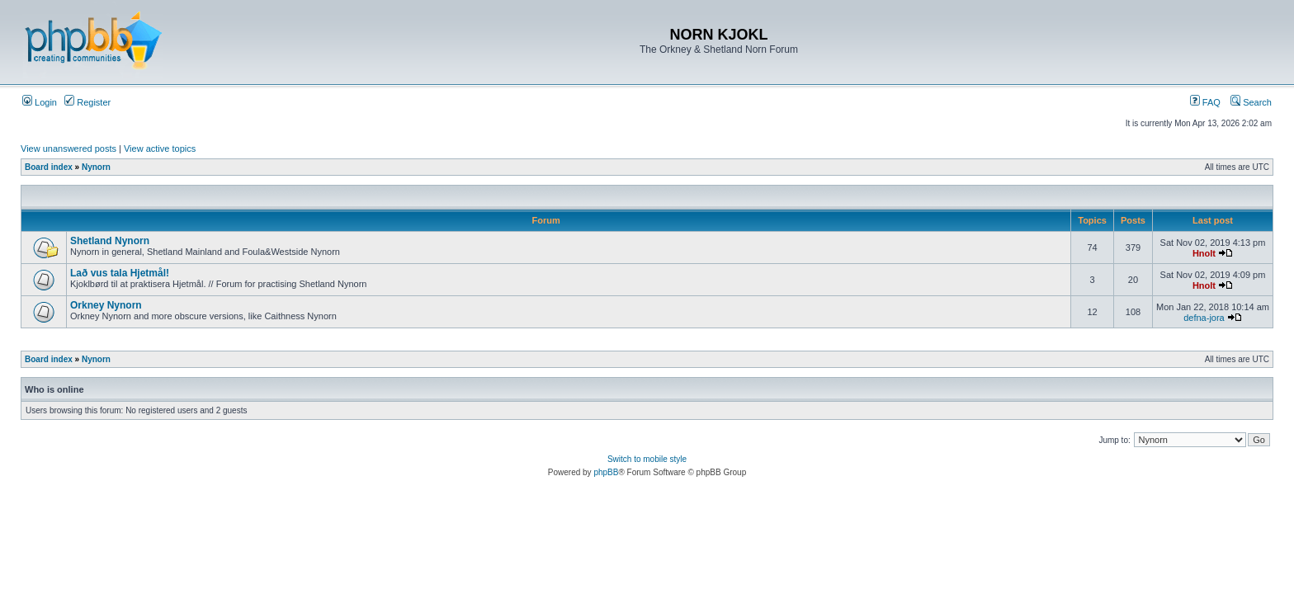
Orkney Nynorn (106, 305)
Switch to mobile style (647, 459)
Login (39, 102)
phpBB (605, 472)
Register (87, 102)
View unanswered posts (68, 148)
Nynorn (96, 167)
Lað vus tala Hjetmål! (119, 273)
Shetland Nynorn (109, 241)
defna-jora (1204, 318)
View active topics (160, 148)
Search (1251, 102)
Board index (49, 167)
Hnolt (1204, 253)
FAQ (1205, 102)
